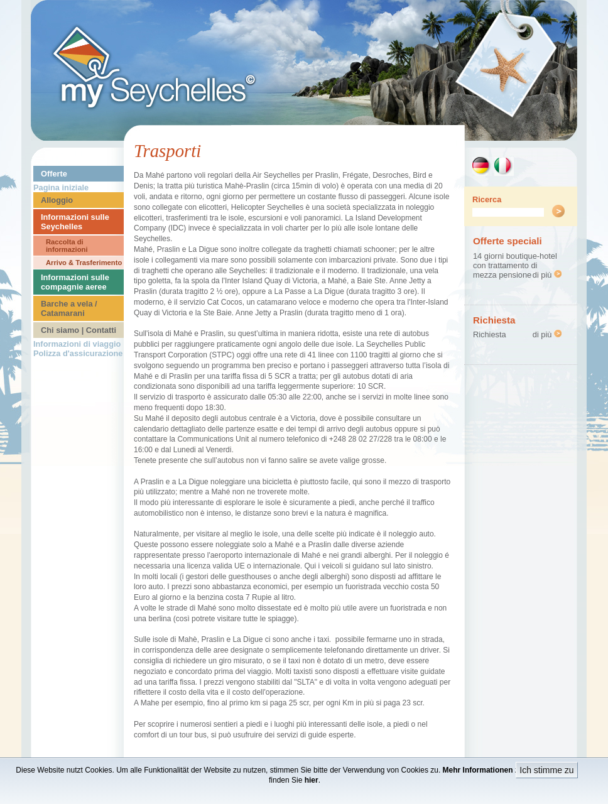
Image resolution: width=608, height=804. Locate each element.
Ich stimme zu (546, 770)
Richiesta (489, 334)
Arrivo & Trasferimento (84, 262)
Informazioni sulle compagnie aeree (75, 282)
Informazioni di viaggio (77, 344)
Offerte (54, 173)
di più (547, 275)
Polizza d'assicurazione (77, 353)
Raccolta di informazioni (67, 245)
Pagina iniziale (61, 187)
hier (311, 780)
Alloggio (57, 200)
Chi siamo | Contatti (78, 330)
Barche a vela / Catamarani (69, 308)
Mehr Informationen (478, 770)
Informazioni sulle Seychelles (75, 221)
